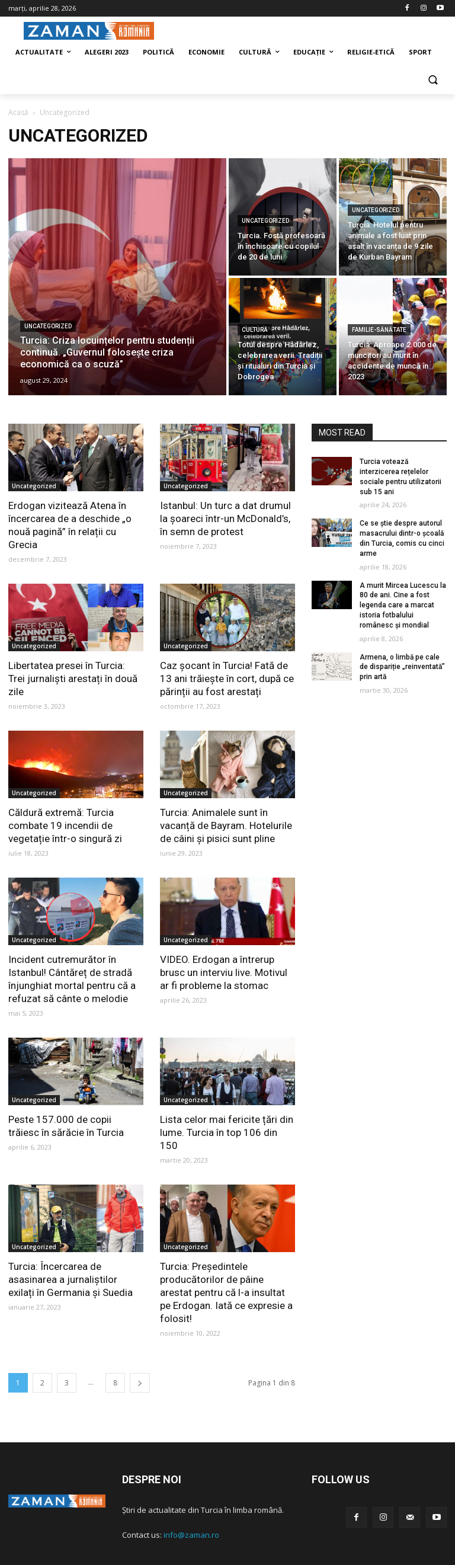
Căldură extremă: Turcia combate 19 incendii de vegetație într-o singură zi (65, 825)
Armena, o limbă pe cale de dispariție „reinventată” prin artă (402, 667)
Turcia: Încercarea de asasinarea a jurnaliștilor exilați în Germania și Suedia (70, 1279)
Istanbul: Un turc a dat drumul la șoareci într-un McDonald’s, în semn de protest (225, 518)
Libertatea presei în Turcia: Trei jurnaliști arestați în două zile (72, 678)
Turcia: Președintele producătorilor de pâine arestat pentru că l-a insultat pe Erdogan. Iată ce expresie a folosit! (226, 1292)
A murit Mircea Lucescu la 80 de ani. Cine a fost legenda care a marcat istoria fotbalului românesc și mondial (403, 605)
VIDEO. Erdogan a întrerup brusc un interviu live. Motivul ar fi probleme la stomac (223, 972)
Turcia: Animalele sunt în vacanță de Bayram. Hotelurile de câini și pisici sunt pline (226, 825)
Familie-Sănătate (379, 330)
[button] (433, 81)
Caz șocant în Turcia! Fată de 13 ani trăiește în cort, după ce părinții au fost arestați (227, 678)
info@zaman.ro (191, 1534)
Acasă (18, 112)
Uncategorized (48, 326)
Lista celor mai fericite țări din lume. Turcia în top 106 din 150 (226, 1132)
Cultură (255, 330)
